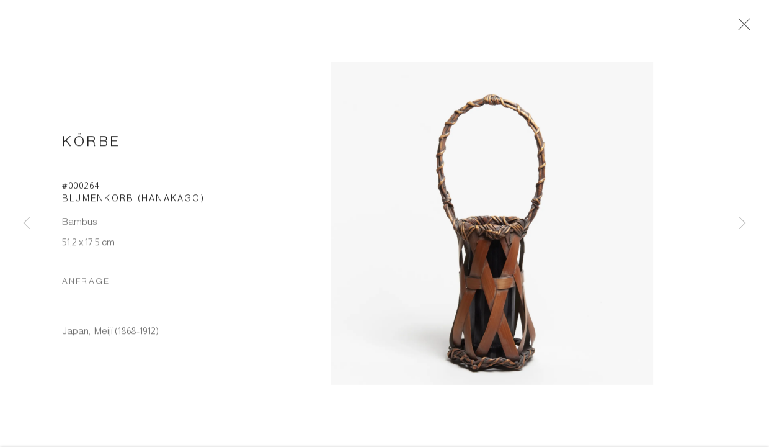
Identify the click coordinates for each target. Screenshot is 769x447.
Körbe (91, 145)
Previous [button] (26, 223)
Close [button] (742, 28)
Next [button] (742, 223)
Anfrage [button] (86, 284)
